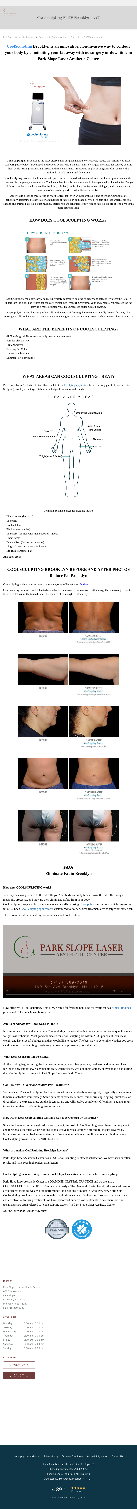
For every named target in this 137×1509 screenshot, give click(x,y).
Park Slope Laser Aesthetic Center (19, 37)
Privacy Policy (51, 1456)
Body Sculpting (59, 37)
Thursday (26, 1335)
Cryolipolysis (88, 904)
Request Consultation (19, 1375)
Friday (26, 1340)
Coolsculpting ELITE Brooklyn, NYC (86, 37)
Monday (26, 1323)
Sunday (26, 1348)
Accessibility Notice (97, 1456)
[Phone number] (19, 1365)
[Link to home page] (9, 12)
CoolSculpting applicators (74, 385)
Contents (43, 37)
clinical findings (121, 1007)
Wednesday (26, 1331)
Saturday (26, 1344)
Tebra (82, 1497)
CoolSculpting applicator (36, 908)
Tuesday (26, 1327)
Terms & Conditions (72, 1456)
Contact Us (117, 1456)
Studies (84, 584)
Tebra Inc (35, 1456)
